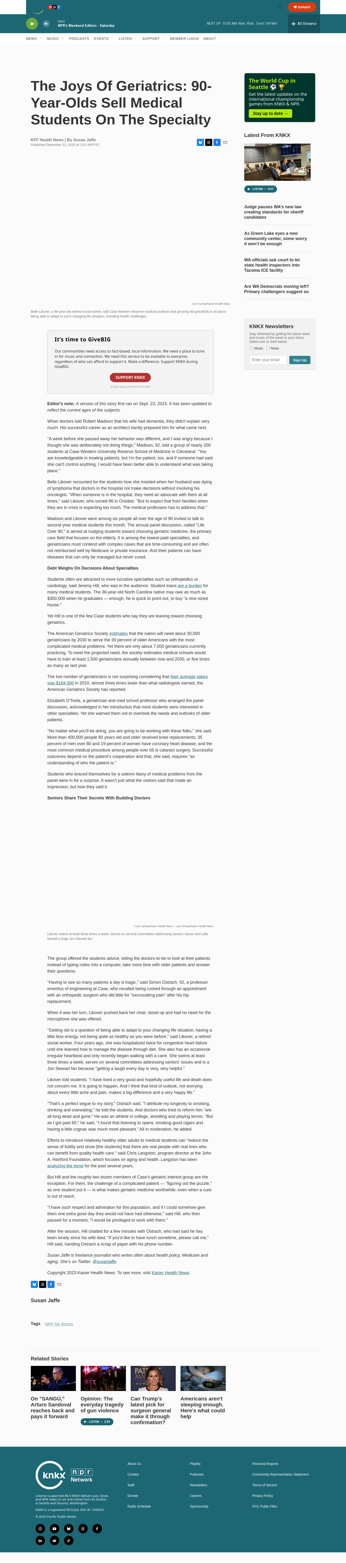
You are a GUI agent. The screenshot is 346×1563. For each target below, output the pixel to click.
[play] (32, 34)
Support (151, 49)
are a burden (190, 596)
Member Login (184, 49)
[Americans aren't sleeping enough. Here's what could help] (203, 1389)
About (209, 49)
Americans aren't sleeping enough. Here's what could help (202, 1418)
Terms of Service (264, 1496)
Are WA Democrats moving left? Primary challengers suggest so (276, 300)
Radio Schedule (139, 1517)
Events (101, 49)
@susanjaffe (104, 1272)
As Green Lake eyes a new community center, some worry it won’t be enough (275, 249)
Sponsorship (199, 1517)
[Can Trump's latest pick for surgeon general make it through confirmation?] (153, 1389)
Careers (196, 1506)
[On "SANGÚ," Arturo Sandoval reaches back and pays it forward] (53, 1389)
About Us (134, 1474)
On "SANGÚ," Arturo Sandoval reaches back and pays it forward (53, 1418)
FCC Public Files (264, 1517)
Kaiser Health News (170, 1283)
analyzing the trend (65, 1176)
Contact (133, 1485)
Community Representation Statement (280, 1485)
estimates (119, 644)
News (31, 49)
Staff (131, 1496)
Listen (125, 49)
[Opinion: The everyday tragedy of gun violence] (103, 1389)
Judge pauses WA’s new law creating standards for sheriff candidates (274, 222)
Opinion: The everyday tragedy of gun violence (102, 1415)
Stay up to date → (270, 124)
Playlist (195, 1474)
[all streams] (304, 34)
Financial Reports (265, 1474)
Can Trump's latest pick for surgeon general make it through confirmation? (151, 1421)
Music (53, 49)
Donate (307, 12)
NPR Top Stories (59, 1334)
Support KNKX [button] (130, 388)
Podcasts (79, 49)
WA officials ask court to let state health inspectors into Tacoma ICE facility (272, 275)
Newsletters (198, 1496)
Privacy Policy (262, 1506)
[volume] (46, 34)
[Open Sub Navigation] (40, 49)
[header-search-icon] (282, 12)
